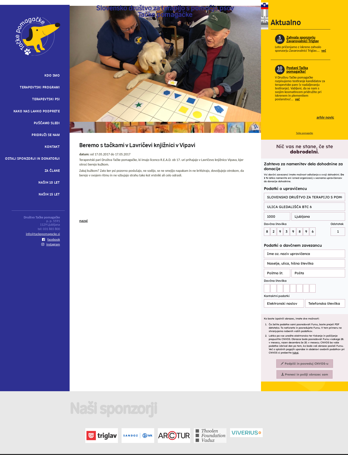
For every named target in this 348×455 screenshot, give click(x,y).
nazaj (83, 220)
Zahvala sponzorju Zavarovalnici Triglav (302, 39)
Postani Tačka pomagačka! (297, 69)
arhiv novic (325, 117)
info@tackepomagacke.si (43, 234)
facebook (51, 239)
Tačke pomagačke (304, 133)
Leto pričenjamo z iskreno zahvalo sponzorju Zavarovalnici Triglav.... (300, 49)
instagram (50, 244)
